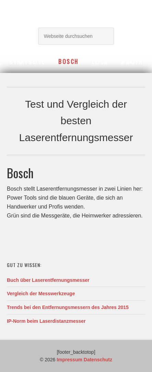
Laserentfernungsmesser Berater (76, 11)
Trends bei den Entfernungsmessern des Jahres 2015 (68, 307)
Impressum (69, 359)
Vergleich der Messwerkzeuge (41, 293)
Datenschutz (98, 359)
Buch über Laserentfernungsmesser (48, 280)
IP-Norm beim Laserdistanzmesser (46, 321)
